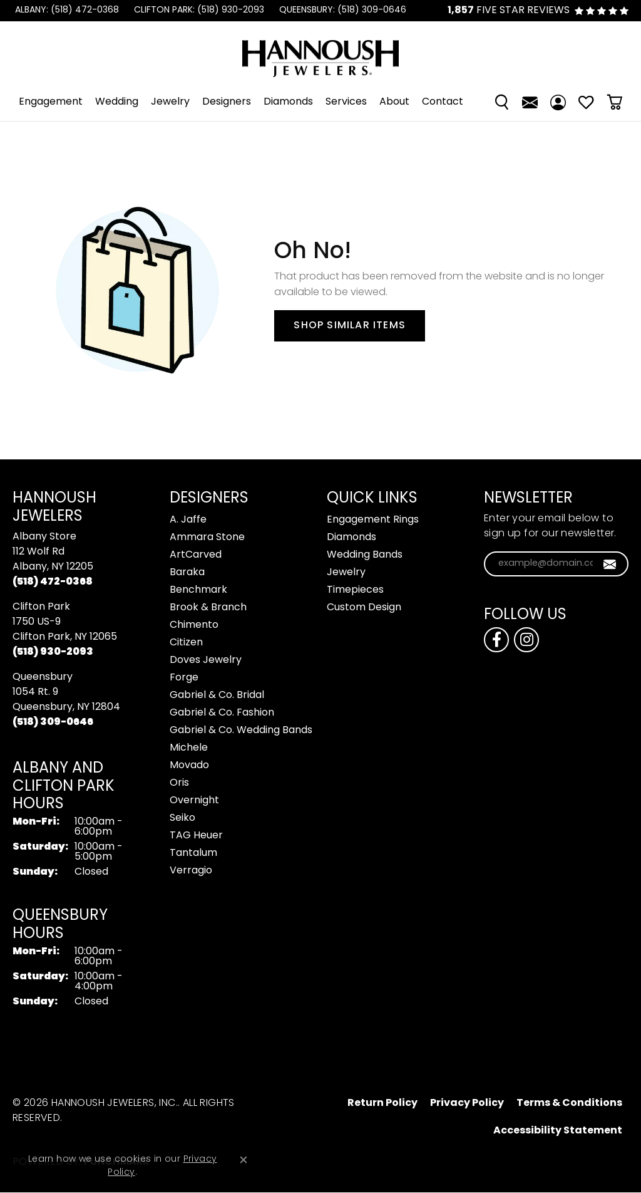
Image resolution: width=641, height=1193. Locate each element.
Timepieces (355, 590)
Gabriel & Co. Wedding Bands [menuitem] (241, 730)
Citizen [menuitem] (186, 643)
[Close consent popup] (243, 1160)
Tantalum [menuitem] (193, 853)
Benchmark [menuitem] (198, 590)
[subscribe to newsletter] (610, 564)
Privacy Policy (467, 1103)
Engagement (51, 102)
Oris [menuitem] (179, 783)
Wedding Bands (365, 555)
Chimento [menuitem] (194, 625)
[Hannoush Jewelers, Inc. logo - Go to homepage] (320, 52)
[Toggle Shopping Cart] (614, 102)
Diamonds (288, 102)
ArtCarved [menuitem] (196, 555)
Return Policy (382, 1103)
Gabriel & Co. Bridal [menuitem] (217, 695)
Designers (226, 102)
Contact (442, 102)
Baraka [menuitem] (187, 573)
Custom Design (364, 608)
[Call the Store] (53, 582)
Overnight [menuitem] (194, 801)
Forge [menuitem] (184, 678)
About (394, 102)
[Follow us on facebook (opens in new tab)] (496, 639)
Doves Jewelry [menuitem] (206, 660)
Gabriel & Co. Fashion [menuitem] (222, 713)
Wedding (116, 102)
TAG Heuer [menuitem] (196, 836)
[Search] (502, 102)
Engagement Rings (373, 520)
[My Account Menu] (558, 102)
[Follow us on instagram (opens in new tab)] (526, 639)
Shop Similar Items (350, 326)
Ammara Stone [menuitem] (207, 537)
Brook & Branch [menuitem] (208, 608)
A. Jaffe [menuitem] (188, 520)
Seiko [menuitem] (182, 818)
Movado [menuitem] (189, 766)
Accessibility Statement (557, 1131)
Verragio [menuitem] (191, 871)
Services (346, 102)
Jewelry (170, 102)
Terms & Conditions (569, 1103)
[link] (66, 10)
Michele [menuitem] (189, 748)
